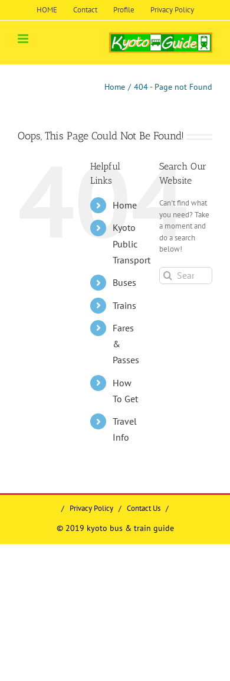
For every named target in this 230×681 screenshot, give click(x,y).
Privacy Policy (91, 508)
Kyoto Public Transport (131, 243)
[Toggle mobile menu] (24, 38)
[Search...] (185, 275)
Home (125, 205)
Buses (124, 282)
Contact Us (143, 508)
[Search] (167, 275)
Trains (124, 305)
